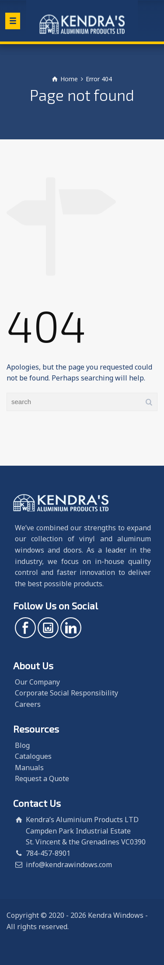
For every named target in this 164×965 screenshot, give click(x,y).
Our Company (37, 682)
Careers (28, 704)
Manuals (29, 767)
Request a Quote (42, 778)
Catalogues (33, 756)
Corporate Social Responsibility (66, 693)
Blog (22, 745)
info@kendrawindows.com (69, 864)
